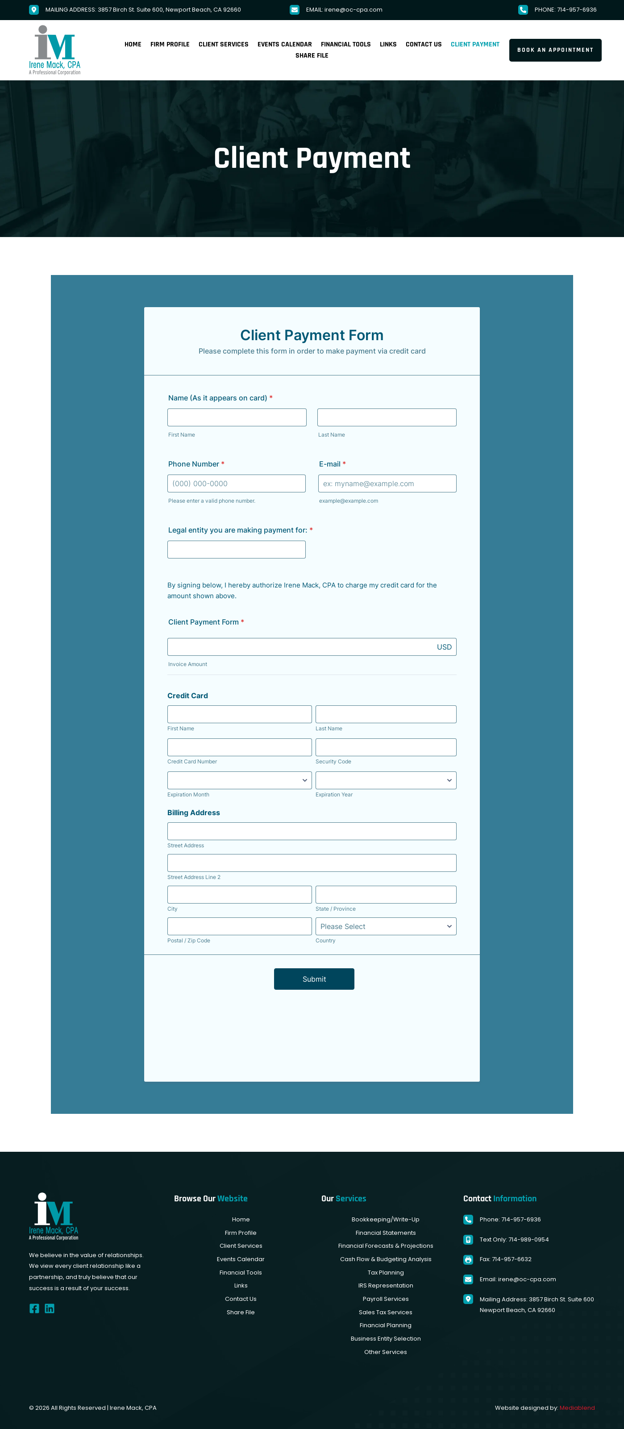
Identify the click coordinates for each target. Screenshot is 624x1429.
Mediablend (577, 1408)
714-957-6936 (577, 9)
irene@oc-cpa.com (353, 9)
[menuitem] (133, 44)
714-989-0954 (528, 1239)
